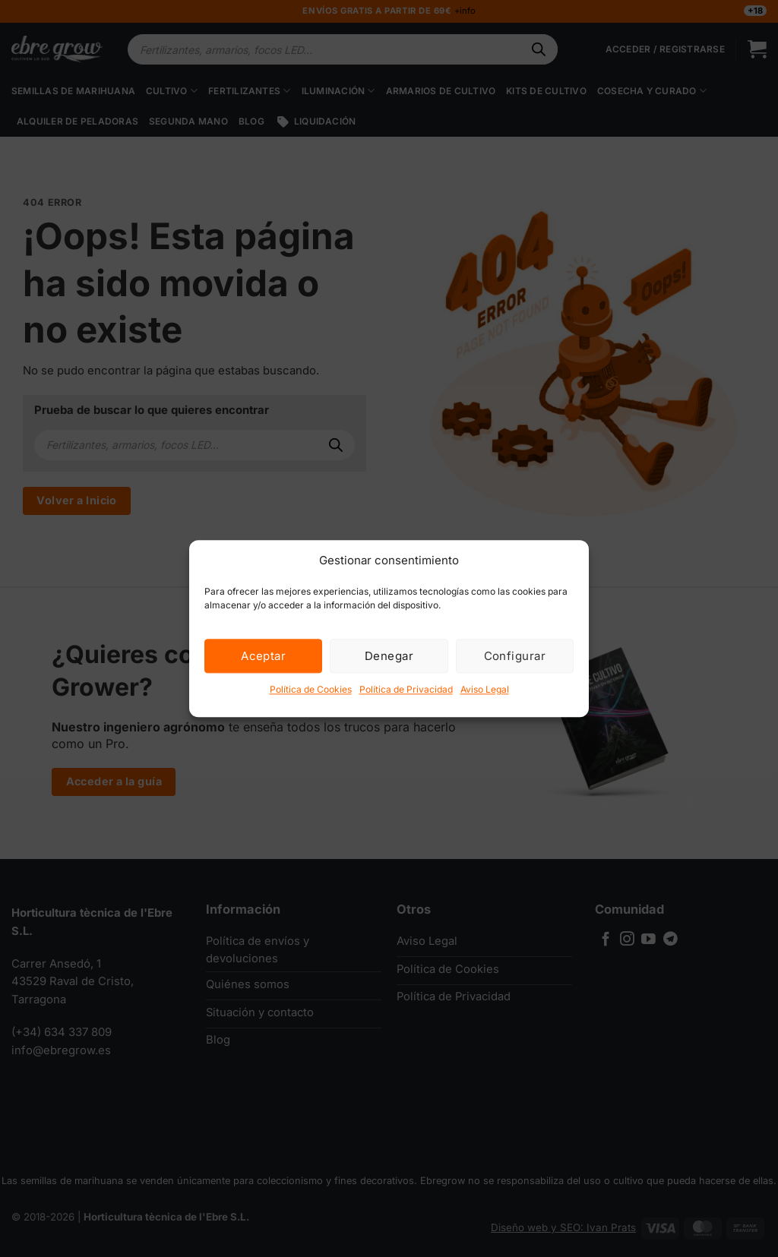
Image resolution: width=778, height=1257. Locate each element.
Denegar (389, 656)
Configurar (515, 656)
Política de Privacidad (406, 689)
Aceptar (263, 656)
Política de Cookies (311, 689)
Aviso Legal (484, 689)
